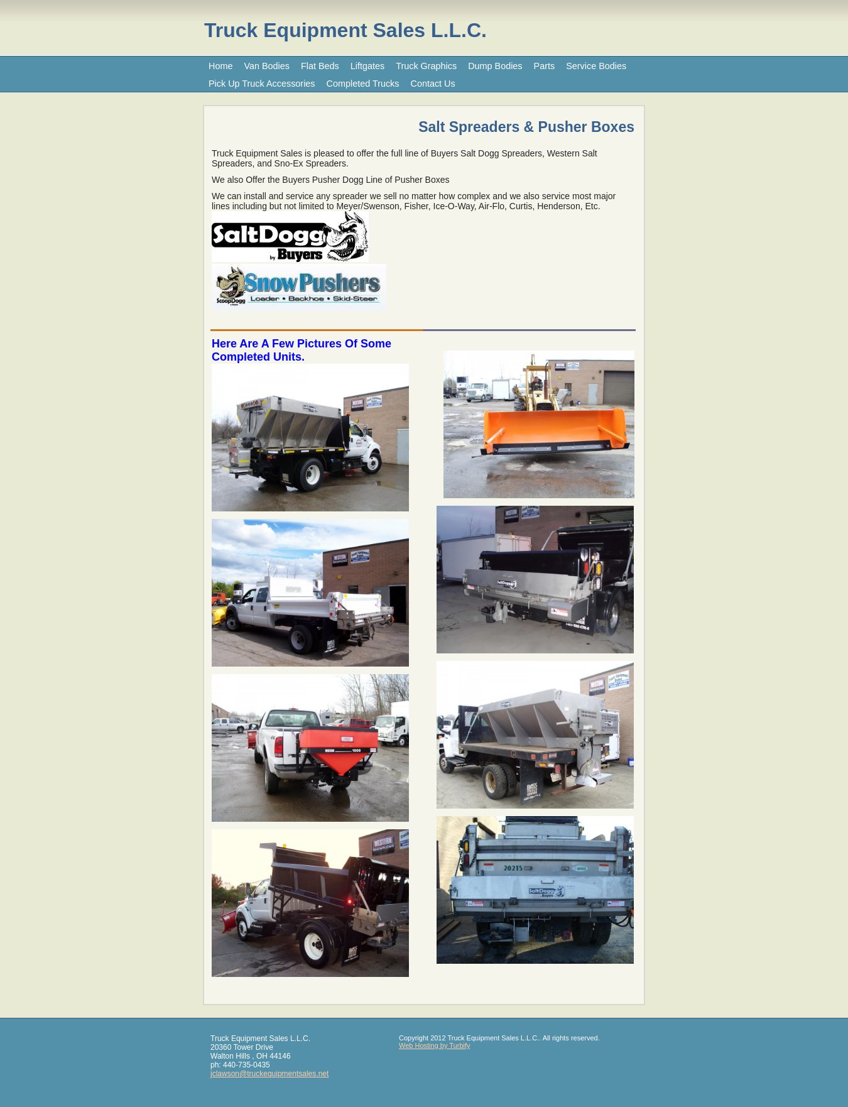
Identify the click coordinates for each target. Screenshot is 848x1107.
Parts (544, 66)
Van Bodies (267, 66)
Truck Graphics (426, 66)
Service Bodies (596, 66)
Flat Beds (320, 66)
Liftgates (367, 66)
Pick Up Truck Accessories (262, 84)
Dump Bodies (495, 66)
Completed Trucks (363, 84)
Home (220, 66)
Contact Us (433, 84)
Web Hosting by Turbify (434, 1045)
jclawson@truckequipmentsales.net (269, 1073)
